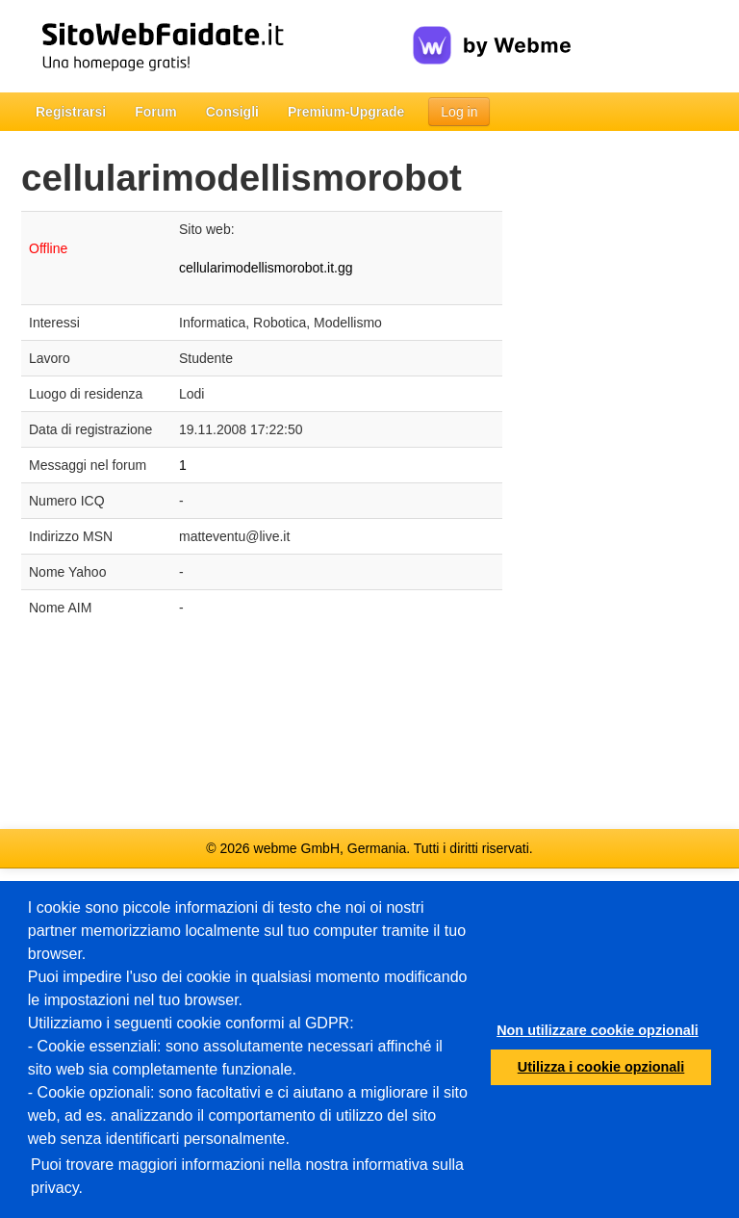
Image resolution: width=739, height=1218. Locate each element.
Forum (156, 111)
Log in (459, 111)
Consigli (232, 111)
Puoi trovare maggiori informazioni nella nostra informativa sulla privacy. (247, 1176)
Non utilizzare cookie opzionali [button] (598, 1030)
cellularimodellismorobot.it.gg (266, 267)
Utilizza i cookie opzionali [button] (601, 1067)
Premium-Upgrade (346, 111)
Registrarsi (71, 111)
